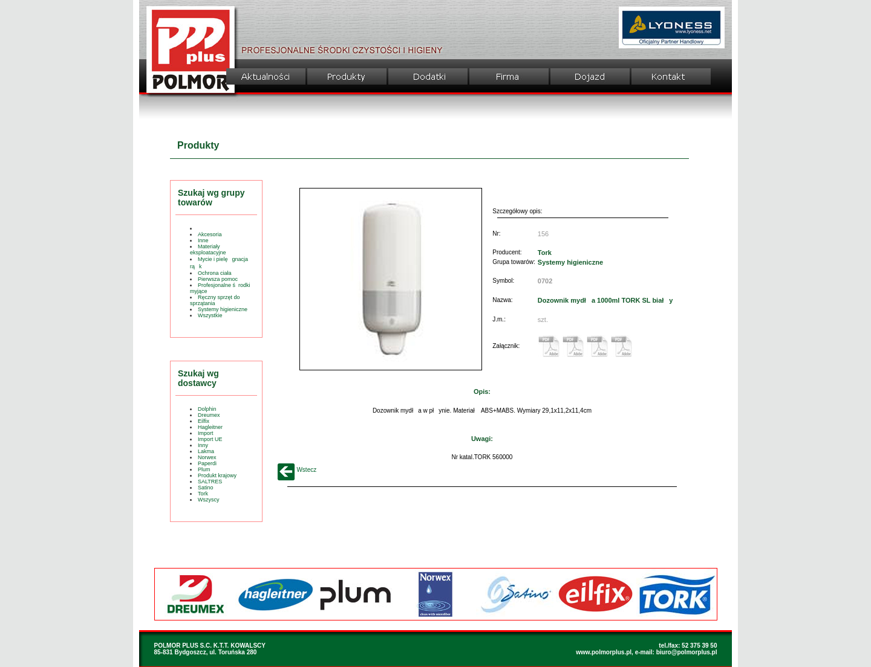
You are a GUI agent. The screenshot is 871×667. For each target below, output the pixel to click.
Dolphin (207, 409)
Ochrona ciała (215, 273)
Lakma (206, 451)
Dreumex (209, 415)
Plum (204, 469)
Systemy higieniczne (222, 309)
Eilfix (203, 421)
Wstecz (297, 469)
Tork (203, 494)
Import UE (210, 439)
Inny (203, 445)
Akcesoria (210, 234)
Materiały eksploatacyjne (208, 249)
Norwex (207, 457)
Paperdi (207, 463)
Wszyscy (209, 500)
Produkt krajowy (217, 475)
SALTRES (210, 481)
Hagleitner (210, 427)
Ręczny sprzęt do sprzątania (215, 300)
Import (206, 433)
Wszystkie (210, 315)
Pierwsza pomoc (218, 279)
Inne (203, 240)
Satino (206, 488)
